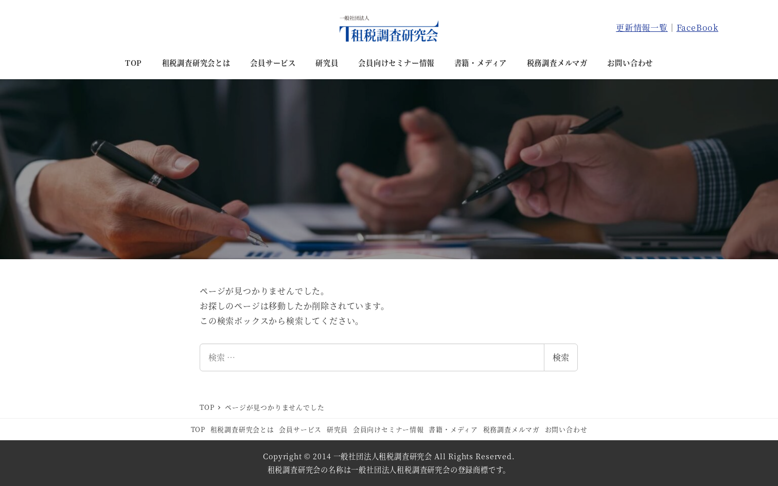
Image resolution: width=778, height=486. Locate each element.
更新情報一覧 (642, 27)
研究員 (337, 429)
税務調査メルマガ (511, 429)
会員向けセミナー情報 (388, 429)
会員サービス (300, 429)
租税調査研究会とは (242, 429)
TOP (198, 429)
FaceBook (697, 27)
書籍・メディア (453, 429)
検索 (561, 357)
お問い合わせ (566, 429)
